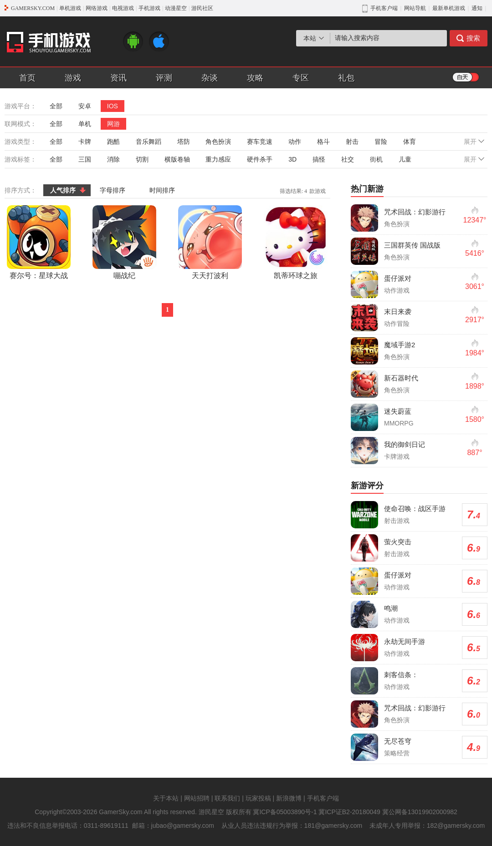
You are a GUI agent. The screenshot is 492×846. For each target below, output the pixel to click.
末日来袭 (397, 311)
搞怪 (319, 159)
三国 (84, 159)
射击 (352, 141)
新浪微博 (289, 798)
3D (292, 159)
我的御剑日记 (404, 444)
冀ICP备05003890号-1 (285, 812)
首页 (27, 77)
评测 (164, 77)
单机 (84, 123)
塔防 (183, 141)
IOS (112, 106)
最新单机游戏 (448, 8)
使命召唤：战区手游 (415, 508)
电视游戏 (123, 8)
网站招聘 (197, 798)
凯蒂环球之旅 (296, 242)
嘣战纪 (124, 242)
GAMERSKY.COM (33, 8)
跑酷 (113, 141)
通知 (477, 8)
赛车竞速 (259, 141)
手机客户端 (323, 798)
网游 (113, 123)
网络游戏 (97, 8)
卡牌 (84, 141)
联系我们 (227, 798)
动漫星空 (176, 8)
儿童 (405, 159)
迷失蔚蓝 (397, 411)
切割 (142, 159)
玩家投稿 (258, 798)
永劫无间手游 (404, 641)
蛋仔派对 (397, 278)
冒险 (380, 141)
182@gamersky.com (456, 825)
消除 (113, 159)
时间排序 (162, 190)
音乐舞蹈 (148, 141)
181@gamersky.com (333, 825)
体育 (409, 141)
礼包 (346, 77)
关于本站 (166, 798)
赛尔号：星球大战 (39, 242)
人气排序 (63, 190)
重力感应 (218, 159)
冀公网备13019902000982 (419, 812)
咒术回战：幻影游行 (415, 212)
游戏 (73, 77)
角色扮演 (218, 141)
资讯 (118, 77)
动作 (294, 141)
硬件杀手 (259, 159)
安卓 (84, 106)
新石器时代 (401, 378)
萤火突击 (397, 542)
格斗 (323, 141)
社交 (347, 159)
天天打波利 (210, 242)
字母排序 (112, 190)
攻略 (255, 77)
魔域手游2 (399, 345)
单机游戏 (70, 8)
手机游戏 (149, 8)
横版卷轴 (177, 159)
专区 (300, 77)
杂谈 (209, 77)
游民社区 (202, 8)
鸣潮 (391, 608)
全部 (56, 106)
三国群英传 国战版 (412, 245)
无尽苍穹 (397, 741)
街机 (376, 159)
